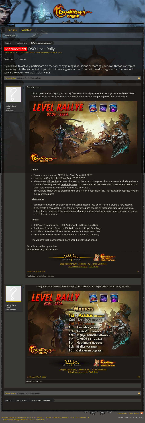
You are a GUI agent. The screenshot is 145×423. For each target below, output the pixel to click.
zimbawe (43, 276)
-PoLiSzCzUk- (31, 276)
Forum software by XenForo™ (68, 417)
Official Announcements (24, 52)
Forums (12, 30)
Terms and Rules (124, 417)
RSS (142, 413)
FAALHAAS (30, 381)
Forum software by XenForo (24, 417)
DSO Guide (93, 266)
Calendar (26, 29)
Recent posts (11, 35)
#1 (139, 271)
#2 (139, 377)
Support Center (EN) (68, 264)
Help (131, 413)
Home (136, 413)
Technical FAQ (84, 264)
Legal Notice (122, 413)
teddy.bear (47, 52)
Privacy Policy (138, 417)
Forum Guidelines (99, 264)
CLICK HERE (43, 72)
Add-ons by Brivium (25, 419)
